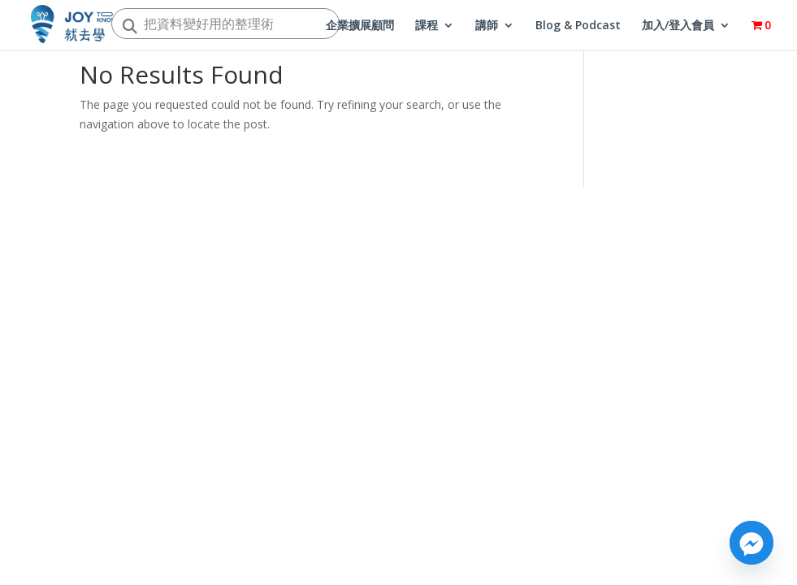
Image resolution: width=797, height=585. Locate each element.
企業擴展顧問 (360, 26)
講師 (486, 26)
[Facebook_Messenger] (751, 543)
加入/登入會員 (678, 26)
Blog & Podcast (578, 26)
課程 (426, 26)
